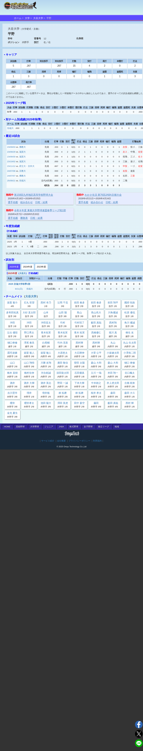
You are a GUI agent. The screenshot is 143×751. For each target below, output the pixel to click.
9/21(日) (19, 289)
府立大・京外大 (26, 166)
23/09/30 (11, 157)
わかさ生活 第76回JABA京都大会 (103, 194)
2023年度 (41, 266)
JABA (61, 426)
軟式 (74, 426)
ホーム (17, 18)
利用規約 (97, 441)
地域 (117, 426)
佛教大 (22, 147)
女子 (88, 426)
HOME (7, 426)
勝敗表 (24, 218)
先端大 (10, 128)
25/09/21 (11, 180)
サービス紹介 (47, 441)
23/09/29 (11, 152)
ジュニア (49, 426)
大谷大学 (38, 18)
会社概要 (61, 441)
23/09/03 (11, 147)
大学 (27, 18)
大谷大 (22, 273)
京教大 (22, 171)
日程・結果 (41, 202)
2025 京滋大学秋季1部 (19, 284)
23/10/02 (11, 161)
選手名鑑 (13, 202)
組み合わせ (26, 202)
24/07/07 (11, 176)
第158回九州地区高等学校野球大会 (33, 194)
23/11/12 (11, 166)
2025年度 (13, 266)
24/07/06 (11, 171)
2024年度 (27, 266)
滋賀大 (22, 152)
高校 (20, 426)
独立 (103, 426)
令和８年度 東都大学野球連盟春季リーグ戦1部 (40, 210)
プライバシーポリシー (79, 441)
